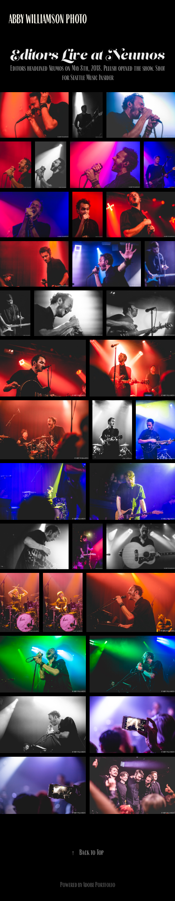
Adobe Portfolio (99, 884)
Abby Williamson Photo (48, 19)
